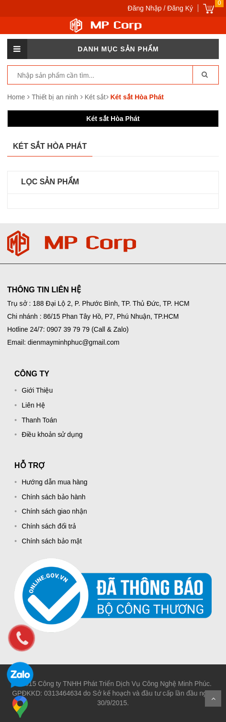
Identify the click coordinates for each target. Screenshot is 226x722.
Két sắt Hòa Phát (112, 118)
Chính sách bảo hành (53, 497)
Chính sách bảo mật (52, 541)
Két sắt (95, 97)
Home (16, 97)
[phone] (21, 638)
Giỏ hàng (208, 8)
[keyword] (94, 75)
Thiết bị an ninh (56, 97)
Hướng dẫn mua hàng (54, 482)
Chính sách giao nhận (54, 511)
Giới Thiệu (37, 390)
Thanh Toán (39, 420)
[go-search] (204, 74)
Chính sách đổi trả (49, 526)
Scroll (213, 698)
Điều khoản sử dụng (52, 434)
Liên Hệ (33, 405)
